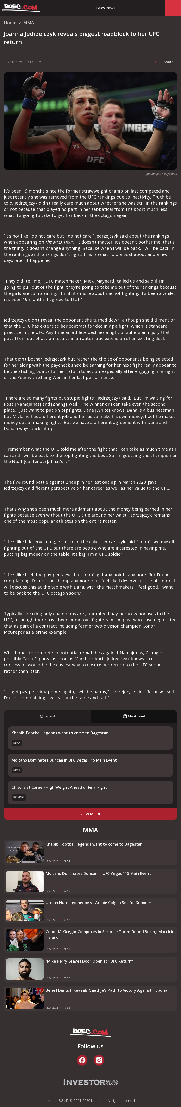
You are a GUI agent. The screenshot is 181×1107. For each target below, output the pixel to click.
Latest (47, 716)
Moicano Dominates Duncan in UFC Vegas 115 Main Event (64, 760)
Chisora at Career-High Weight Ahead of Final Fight (59, 787)
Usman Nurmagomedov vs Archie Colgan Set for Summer (98, 902)
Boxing (18, 797)
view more (90, 814)
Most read (134, 716)
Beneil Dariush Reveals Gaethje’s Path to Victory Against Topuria (106, 990)
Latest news (105, 8)
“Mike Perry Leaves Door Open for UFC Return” (89, 961)
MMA (16, 743)
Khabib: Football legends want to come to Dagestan (60, 733)
